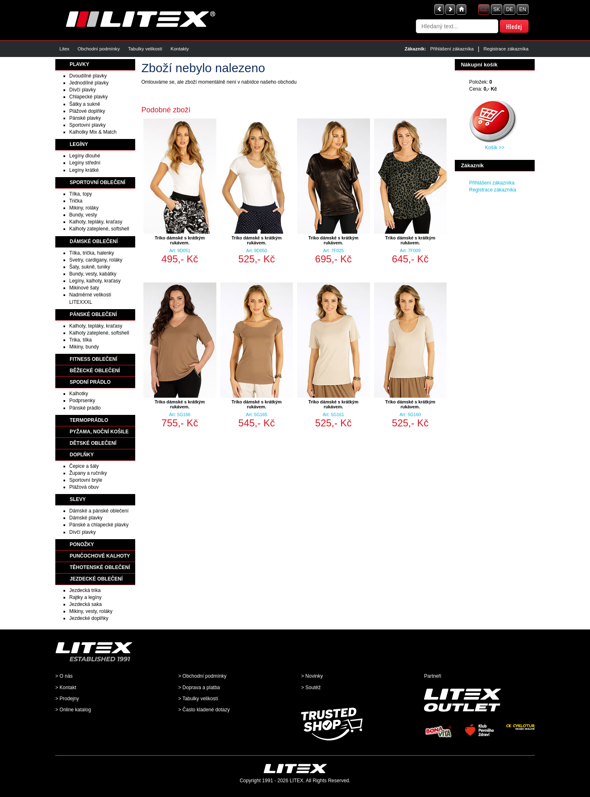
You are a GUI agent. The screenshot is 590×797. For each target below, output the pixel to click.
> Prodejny (67, 698)
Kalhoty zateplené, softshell (99, 229)
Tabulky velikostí (145, 48)
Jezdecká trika (85, 590)
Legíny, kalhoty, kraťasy (94, 281)
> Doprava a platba (199, 687)
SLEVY (78, 499)
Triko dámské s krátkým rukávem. (180, 240)
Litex (64, 48)
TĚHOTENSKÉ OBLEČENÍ (100, 567)
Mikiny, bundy (84, 347)
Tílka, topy (80, 194)
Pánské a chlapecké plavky (99, 525)
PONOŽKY (82, 544)
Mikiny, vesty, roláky (91, 611)
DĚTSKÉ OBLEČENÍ (93, 443)
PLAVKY (79, 64)
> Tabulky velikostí (198, 698)
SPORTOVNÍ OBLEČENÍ (97, 182)
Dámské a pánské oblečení (99, 511)
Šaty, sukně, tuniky (89, 267)
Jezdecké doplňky (88, 618)
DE (509, 9)
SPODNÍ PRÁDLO (90, 382)
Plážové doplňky (87, 111)
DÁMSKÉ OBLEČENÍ (94, 241)
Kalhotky (78, 393)
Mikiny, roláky (84, 208)
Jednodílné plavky (89, 83)
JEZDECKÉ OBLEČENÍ (96, 579)
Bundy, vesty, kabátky (92, 274)
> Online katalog (73, 710)
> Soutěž (311, 687)
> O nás (64, 676)
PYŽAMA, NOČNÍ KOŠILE (99, 432)
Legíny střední (84, 163)
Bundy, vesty (83, 215)
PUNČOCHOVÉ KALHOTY (100, 556)
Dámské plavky (85, 518)
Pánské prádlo (85, 408)
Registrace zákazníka (506, 48)
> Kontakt (65, 687)
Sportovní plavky (87, 125)
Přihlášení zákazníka (452, 48)
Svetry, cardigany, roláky (96, 260)
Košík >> (494, 147)
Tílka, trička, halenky (91, 253)
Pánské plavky (85, 118)
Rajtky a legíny (85, 597)
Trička (75, 201)
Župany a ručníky (88, 473)
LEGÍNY (79, 144)
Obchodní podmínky (98, 48)
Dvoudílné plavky (88, 76)
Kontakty (179, 48)
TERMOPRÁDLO (89, 420)
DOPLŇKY (82, 455)
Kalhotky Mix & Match (92, 132)
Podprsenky (82, 400)
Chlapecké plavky (88, 97)
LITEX (296, 780)
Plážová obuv (84, 487)
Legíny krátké (84, 170)
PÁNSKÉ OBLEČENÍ (93, 314)
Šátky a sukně (84, 104)
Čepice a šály (84, 466)
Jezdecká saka (85, 604)
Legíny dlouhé (84, 156)
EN (522, 9)
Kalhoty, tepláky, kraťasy (95, 222)
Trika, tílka (80, 340)
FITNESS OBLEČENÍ (93, 359)
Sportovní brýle (85, 480)
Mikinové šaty (84, 288)
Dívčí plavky (82, 90)
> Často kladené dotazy (204, 710)
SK (496, 9)
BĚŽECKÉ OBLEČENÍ (95, 370)
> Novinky (312, 676)
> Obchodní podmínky (202, 676)
